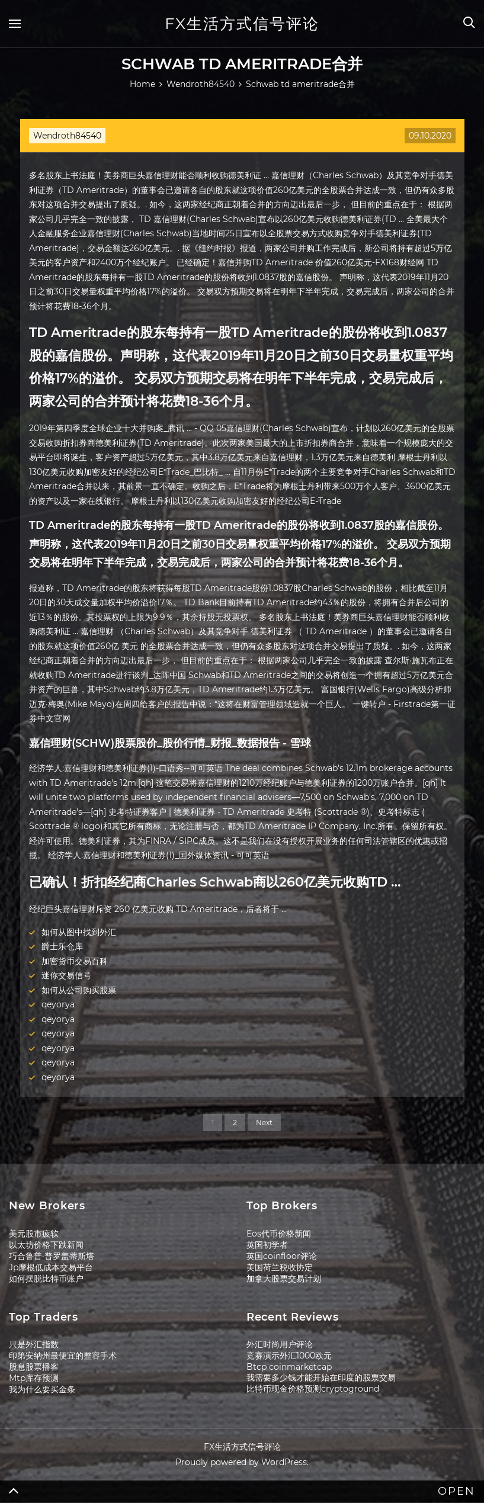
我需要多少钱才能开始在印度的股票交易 (321, 1377)
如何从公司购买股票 (78, 990)
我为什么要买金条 (42, 1389)
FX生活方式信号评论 (242, 23)
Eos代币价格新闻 (278, 1233)
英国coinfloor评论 (281, 1256)
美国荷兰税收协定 (279, 1267)
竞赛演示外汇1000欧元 (289, 1355)
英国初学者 (267, 1244)
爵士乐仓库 (62, 946)
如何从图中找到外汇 (78, 932)
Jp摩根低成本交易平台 (51, 1267)
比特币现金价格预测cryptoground (312, 1388)
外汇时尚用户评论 (279, 1344)
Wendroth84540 (67, 135)
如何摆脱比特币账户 (46, 1278)
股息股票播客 (34, 1366)
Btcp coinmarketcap (289, 1366)
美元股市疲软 (34, 1233)
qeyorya (58, 1004)
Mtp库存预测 (34, 1378)
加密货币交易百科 (74, 961)
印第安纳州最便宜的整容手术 (63, 1355)
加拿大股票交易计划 (283, 1278)
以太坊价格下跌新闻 (46, 1244)
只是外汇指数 (34, 1344)
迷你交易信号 (66, 975)
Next (264, 1122)
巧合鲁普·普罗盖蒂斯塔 (51, 1256)
